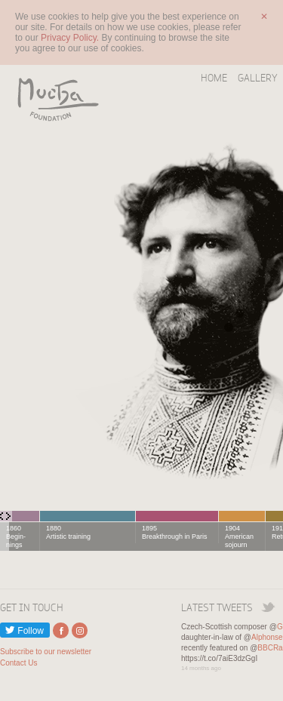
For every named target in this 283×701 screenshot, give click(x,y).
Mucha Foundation (53, 99)
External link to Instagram (80, 630)
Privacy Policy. (71, 37)
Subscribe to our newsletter (45, 651)
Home (214, 78)
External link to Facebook (61, 630)
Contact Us (18, 663)
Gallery (258, 78)
